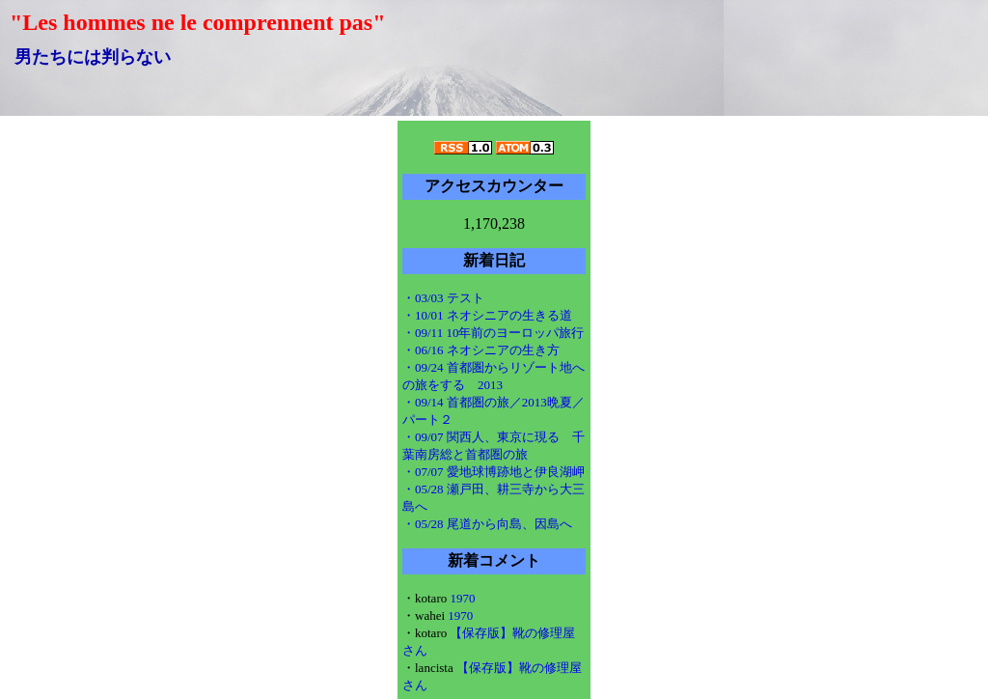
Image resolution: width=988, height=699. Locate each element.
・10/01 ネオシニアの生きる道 (487, 315)
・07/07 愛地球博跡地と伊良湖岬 (493, 471)
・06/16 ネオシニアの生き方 (481, 350)
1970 (462, 598)
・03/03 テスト (443, 298)
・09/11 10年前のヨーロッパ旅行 (493, 332)
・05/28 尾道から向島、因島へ (487, 524)
